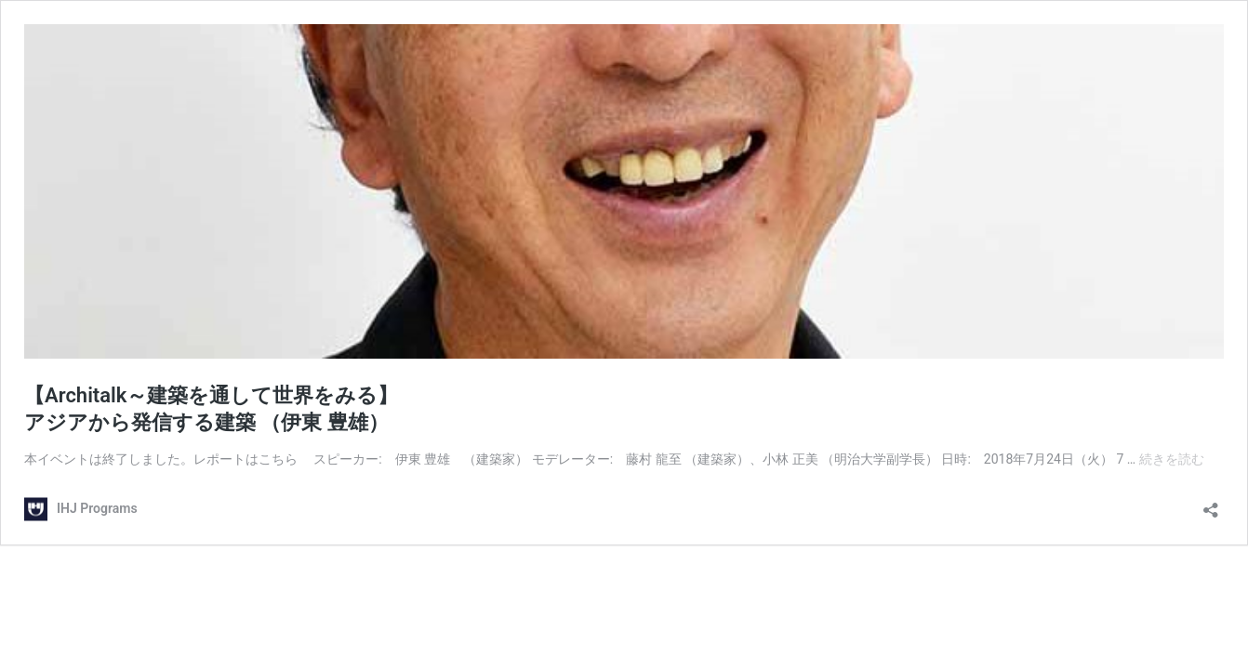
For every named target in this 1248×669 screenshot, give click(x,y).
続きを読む (1171, 459)
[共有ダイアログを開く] (1211, 504)
